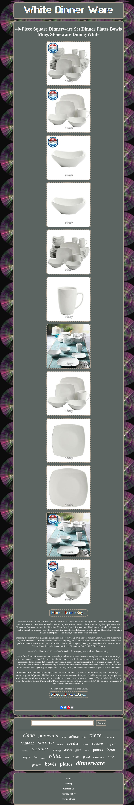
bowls (50, 764)
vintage (28, 742)
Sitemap (69, 783)
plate (76, 757)
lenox (87, 750)
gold (78, 750)
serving (57, 750)
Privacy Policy (69, 793)
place (43, 758)
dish (64, 737)
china (29, 735)
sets (84, 737)
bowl (67, 757)
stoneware (109, 737)
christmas (98, 757)
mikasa (74, 736)
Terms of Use (68, 798)
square (97, 743)
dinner (40, 749)
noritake (25, 751)
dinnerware (90, 763)
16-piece (111, 744)
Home (68, 778)
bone (111, 749)
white (55, 755)
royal (26, 757)
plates (66, 764)
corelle (73, 743)
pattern (36, 765)
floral (86, 757)
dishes (68, 750)
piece (96, 735)
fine (35, 757)
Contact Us (68, 788)
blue (111, 757)
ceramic (85, 744)
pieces (98, 749)
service (46, 742)
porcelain (48, 735)
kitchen (60, 745)
